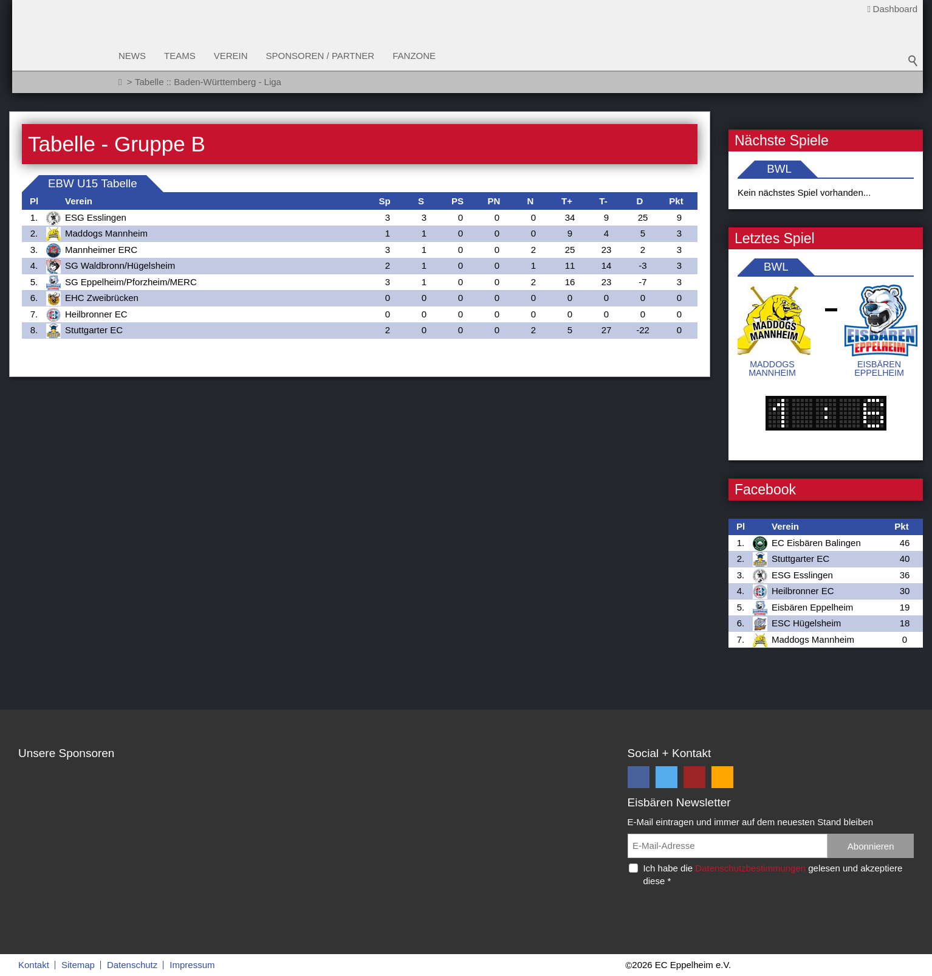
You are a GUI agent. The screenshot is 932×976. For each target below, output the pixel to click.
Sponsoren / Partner (320, 55)
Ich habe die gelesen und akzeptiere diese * (772, 874)
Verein (231, 55)
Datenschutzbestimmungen (750, 868)
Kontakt (33, 965)
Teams (180, 55)
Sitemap (78, 965)
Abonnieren (871, 846)
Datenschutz (132, 965)
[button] (638, 777)
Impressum (192, 965)
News (132, 55)
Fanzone (414, 55)
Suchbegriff (913, 61)
